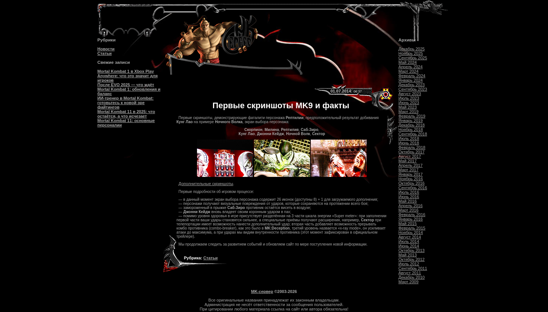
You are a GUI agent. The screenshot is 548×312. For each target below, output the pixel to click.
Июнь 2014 (408, 246)
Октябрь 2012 (411, 259)
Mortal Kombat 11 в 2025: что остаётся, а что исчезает (126, 113)
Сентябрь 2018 (412, 134)
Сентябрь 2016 (412, 187)
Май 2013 (407, 255)
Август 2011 (409, 273)
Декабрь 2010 (411, 277)
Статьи (104, 53)
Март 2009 (408, 282)
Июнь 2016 (408, 196)
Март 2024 (408, 71)
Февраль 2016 (411, 214)
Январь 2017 (410, 174)
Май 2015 (407, 223)
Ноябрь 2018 (410, 129)
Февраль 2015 (411, 228)
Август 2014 (409, 237)
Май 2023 (407, 107)
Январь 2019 (410, 120)
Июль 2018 (408, 138)
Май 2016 (407, 201)
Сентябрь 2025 (412, 58)
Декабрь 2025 (411, 49)
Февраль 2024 (411, 76)
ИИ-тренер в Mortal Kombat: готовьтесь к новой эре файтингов (125, 102)
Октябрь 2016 (411, 183)
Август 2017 (409, 156)
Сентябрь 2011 (412, 268)
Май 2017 (407, 161)
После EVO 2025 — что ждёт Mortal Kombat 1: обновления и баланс (128, 89)
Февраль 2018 (411, 147)
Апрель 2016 (410, 205)
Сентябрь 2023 (412, 89)
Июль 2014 (408, 241)
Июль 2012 (408, 264)
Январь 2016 (410, 219)
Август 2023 (409, 93)
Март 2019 (408, 111)
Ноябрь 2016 (410, 179)
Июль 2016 (408, 192)
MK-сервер (262, 291)
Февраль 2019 (411, 116)
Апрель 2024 (410, 67)
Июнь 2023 (408, 102)
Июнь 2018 (408, 143)
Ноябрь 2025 (410, 53)
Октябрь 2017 (411, 152)
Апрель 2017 (410, 165)
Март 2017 (408, 170)
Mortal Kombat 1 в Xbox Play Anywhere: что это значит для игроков (127, 75)
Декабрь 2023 (411, 84)
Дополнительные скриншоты (206, 183)
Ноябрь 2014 (410, 232)
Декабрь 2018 (411, 125)
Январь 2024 (410, 80)
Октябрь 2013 (411, 250)
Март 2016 (408, 210)
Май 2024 (407, 62)
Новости (106, 49)
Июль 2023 (408, 98)
